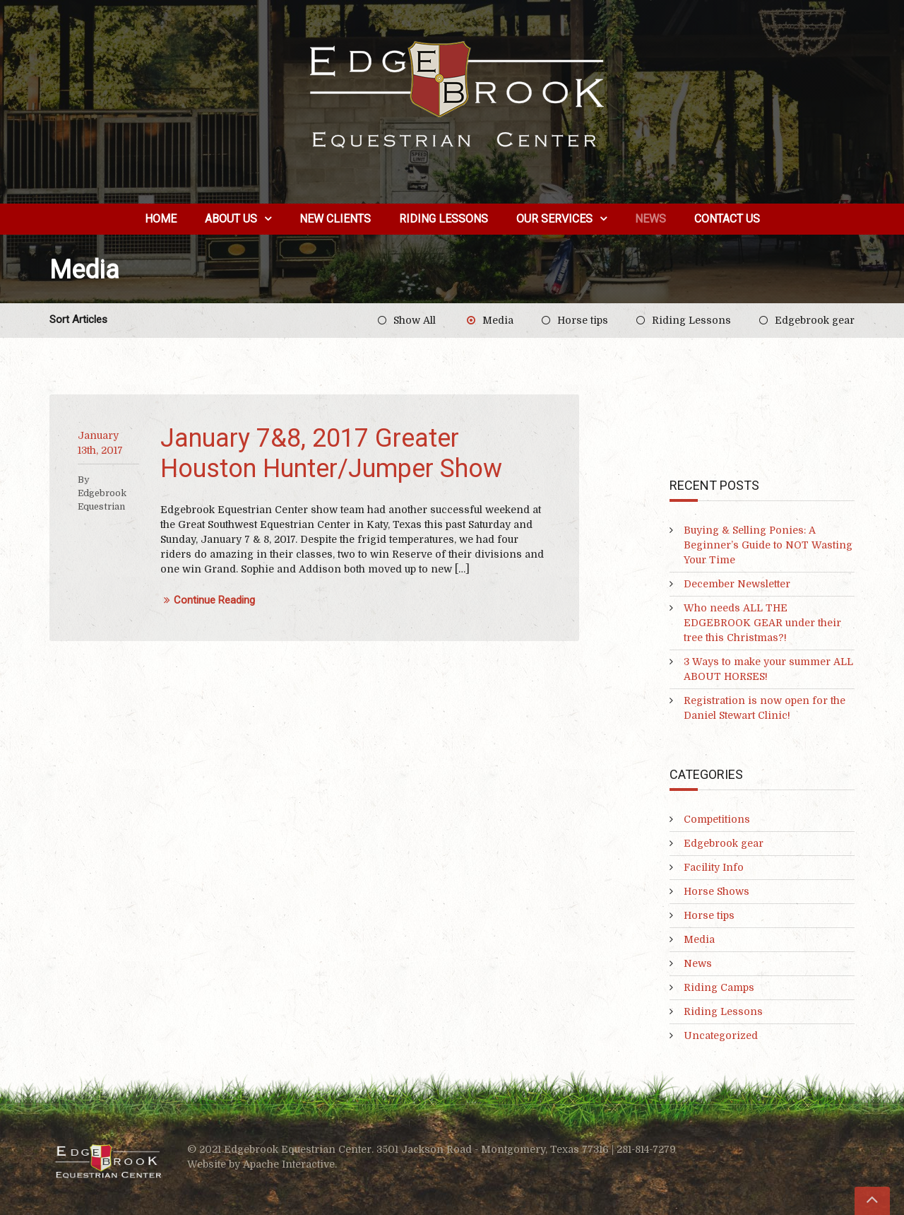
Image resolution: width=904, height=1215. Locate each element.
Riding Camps (719, 987)
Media (497, 320)
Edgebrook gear (815, 320)
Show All (414, 320)
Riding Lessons (443, 218)
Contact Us (727, 218)
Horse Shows (716, 891)
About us (231, 218)
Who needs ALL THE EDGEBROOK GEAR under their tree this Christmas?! (762, 622)
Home (161, 218)
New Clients (335, 218)
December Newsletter (737, 583)
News (650, 218)
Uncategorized (721, 1035)
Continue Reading (207, 600)
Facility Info (714, 867)
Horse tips (582, 320)
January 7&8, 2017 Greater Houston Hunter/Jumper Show (331, 453)
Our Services (554, 218)
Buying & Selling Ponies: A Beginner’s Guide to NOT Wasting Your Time (768, 544)
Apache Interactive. (290, 1164)
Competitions (717, 819)
